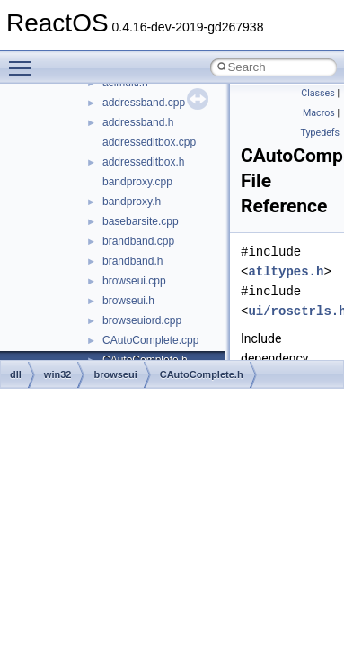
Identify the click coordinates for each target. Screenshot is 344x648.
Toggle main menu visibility (24, 60)
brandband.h (132, 261)
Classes (317, 93)
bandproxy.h (131, 201)
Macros (319, 113)
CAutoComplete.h (201, 374)
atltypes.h (285, 271)
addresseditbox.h (143, 162)
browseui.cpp (134, 280)
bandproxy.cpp (137, 182)
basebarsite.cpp (140, 221)
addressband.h (137, 122)
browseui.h (128, 300)
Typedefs (320, 133)
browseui (115, 374)
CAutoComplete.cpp (150, 340)
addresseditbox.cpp (149, 142)
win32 (58, 374)
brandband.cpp (138, 241)
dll (16, 374)
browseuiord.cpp (141, 320)
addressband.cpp (143, 102)
